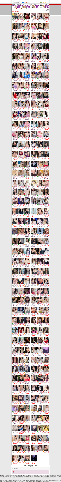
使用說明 (35, 4)
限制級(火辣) (18, 8)
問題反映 (46, 4)
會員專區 (24, 4)
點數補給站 (19, 4)
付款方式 (40, 4)
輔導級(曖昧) (23, 8)
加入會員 (30, 4)
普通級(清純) (28, 8)
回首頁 (13, 4)
